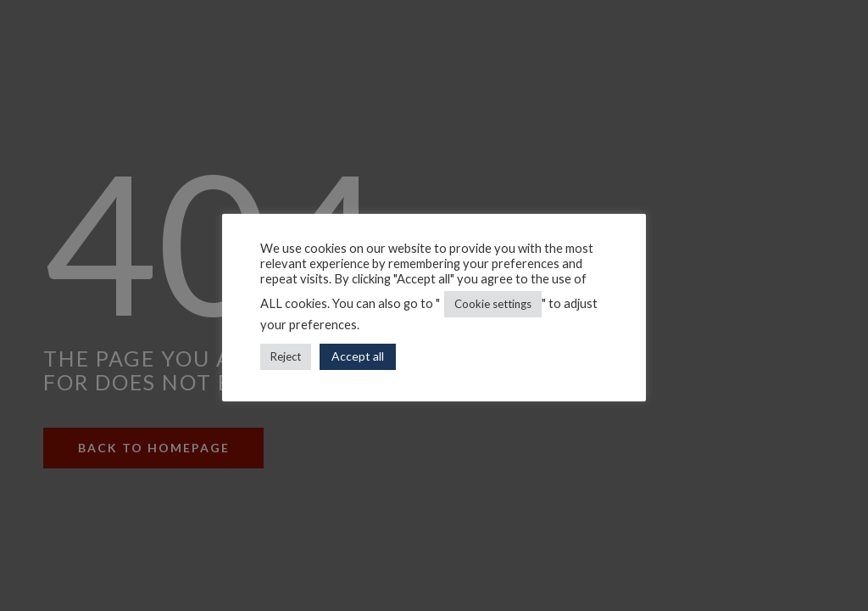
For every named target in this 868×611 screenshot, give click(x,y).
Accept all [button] (357, 356)
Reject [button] (285, 356)
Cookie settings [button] (492, 304)
